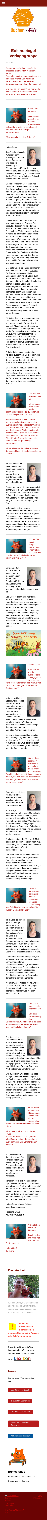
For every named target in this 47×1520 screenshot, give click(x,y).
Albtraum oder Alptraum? (20, 1436)
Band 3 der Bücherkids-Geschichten (20, 1424)
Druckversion (11, 1496)
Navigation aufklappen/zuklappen (23, 3)
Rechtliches (9, 1505)
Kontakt (8, 1500)
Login (40, 1496)
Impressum (9, 1503)
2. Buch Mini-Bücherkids (20, 1401)
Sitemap (8, 1498)
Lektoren (33, 271)
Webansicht (37, 1498)
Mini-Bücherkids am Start (20, 1412)
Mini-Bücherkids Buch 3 (20, 1390)
